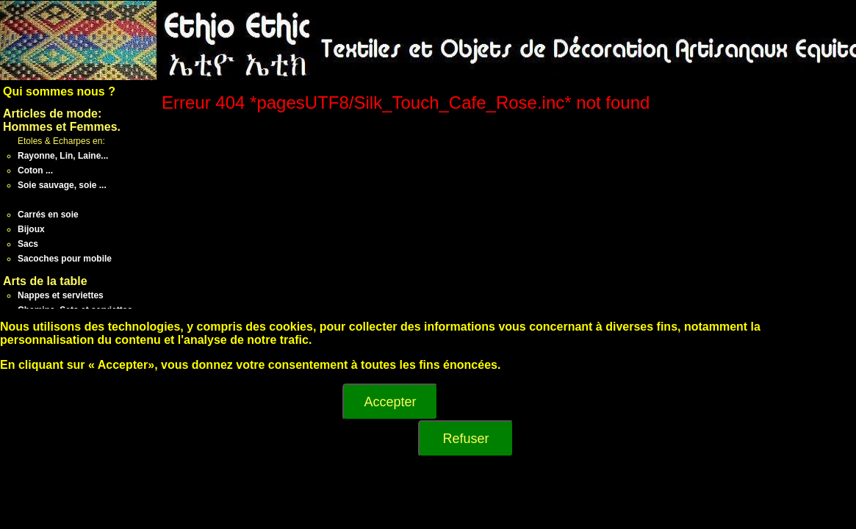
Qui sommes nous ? (59, 91)
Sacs (28, 244)
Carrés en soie (48, 214)
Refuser (465, 438)
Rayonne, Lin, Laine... (63, 156)
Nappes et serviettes (61, 295)
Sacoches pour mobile (65, 258)
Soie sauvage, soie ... (62, 185)
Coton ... (35, 170)
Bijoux (31, 229)
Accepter (390, 402)
